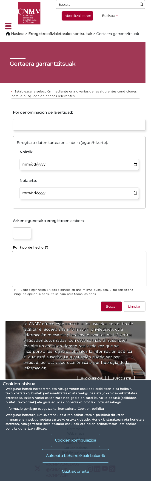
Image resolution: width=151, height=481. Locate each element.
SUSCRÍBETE (122, 378)
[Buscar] (141, 4)
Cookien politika (91, 408)
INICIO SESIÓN (91, 378)
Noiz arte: (28, 180)
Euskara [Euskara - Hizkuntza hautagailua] (108, 16)
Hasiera (17, 34)
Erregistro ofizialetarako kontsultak (60, 34)
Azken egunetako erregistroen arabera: (48, 221)
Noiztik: (26, 152)
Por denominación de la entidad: (43, 112)
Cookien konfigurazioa (75, 440)
